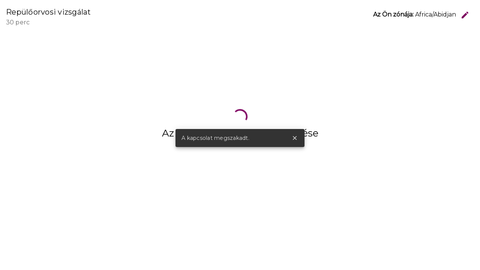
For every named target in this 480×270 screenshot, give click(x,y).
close (294, 138)
